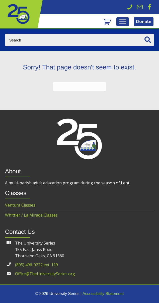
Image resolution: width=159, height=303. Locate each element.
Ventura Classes (20, 205)
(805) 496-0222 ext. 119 (36, 265)
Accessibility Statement (103, 294)
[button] (149, 6)
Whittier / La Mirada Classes (31, 215)
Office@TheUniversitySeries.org (45, 274)
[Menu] (122, 22)
